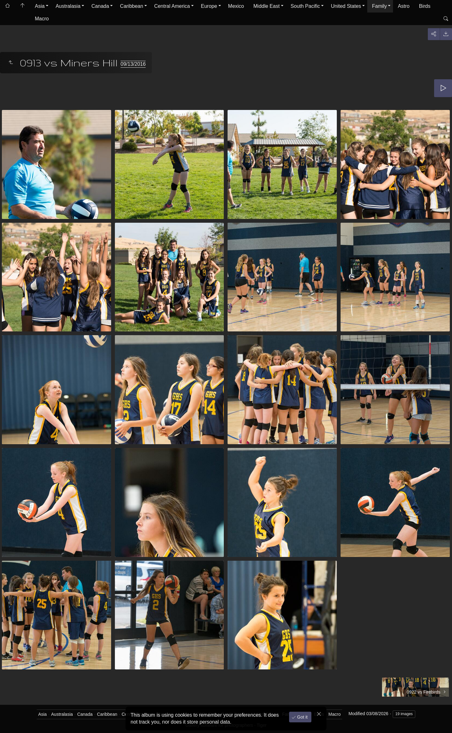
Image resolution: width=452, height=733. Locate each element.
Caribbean (131, 6)
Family (379, 6)
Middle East (266, 6)
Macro (42, 18)
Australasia (68, 6)
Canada (100, 6)
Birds (424, 6)
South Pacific (305, 6)
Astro (403, 6)
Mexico (236, 6)
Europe (209, 6)
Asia (40, 6)
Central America (172, 6)
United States (346, 6)
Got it (302, 717)
